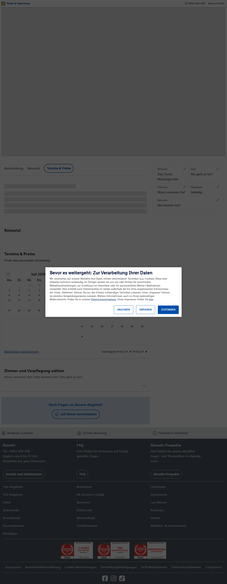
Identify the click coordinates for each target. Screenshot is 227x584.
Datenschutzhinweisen (103, 299)
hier (151, 299)
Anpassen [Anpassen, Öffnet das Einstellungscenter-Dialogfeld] (145, 309)
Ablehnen (123, 309)
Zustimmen (168, 309)
